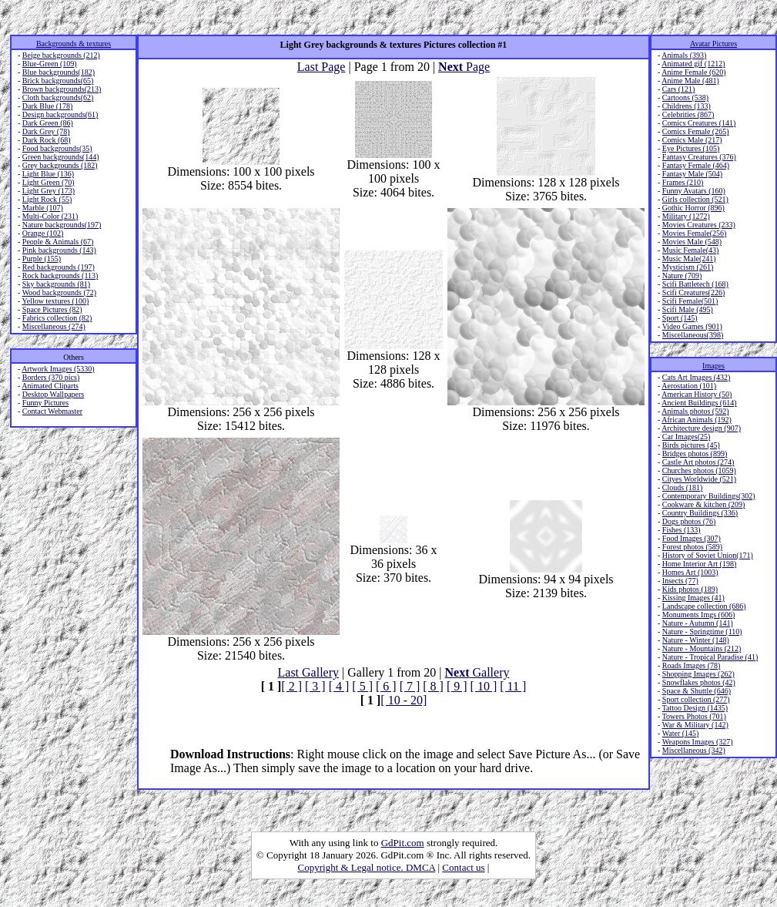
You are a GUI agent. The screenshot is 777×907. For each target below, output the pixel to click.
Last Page (321, 66)
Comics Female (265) (695, 131)
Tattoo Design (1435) (695, 708)
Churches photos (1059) (699, 470)
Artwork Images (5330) (58, 368)
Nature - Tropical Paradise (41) (710, 657)
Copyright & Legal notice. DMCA (367, 867)
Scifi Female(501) (690, 301)
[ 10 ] (484, 686)
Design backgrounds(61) (60, 114)
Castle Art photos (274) (698, 462)
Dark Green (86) (47, 123)
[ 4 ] (339, 686)
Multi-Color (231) (50, 216)
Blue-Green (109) (49, 63)
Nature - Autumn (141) (697, 623)
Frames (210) (683, 182)
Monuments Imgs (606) (698, 614)
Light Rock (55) (47, 199)
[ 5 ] (362, 686)
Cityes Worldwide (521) (699, 479)
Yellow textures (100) (55, 301)
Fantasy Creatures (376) (699, 157)
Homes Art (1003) (690, 572)
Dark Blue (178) (47, 106)
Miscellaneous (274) (53, 326)
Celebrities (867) (688, 114)
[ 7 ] (410, 686)
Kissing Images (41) (693, 597)
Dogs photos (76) (688, 521)
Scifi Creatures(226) (693, 292)
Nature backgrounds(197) (61, 224)
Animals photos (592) (694, 411)
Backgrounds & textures (73, 43)
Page (464, 66)
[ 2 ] (291, 686)
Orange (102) (43, 233)
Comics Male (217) (692, 140)
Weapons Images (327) (697, 741)
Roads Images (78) (691, 665)
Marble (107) (42, 207)
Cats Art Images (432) (696, 377)
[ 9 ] (457, 686)
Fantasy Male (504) (692, 174)
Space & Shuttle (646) (696, 691)
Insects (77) (680, 580)
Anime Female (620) (693, 72)
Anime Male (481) (689, 80)
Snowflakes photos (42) (698, 682)
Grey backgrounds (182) (60, 165)
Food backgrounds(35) (57, 148)
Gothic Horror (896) (693, 207)
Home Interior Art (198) (699, 563)
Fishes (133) (681, 530)
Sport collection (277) (696, 699)
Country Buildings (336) (700, 513)
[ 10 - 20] (403, 700)
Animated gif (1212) (693, 63)
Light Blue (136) (48, 174)
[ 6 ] (386, 686)
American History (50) (696, 394)
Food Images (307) (691, 538)
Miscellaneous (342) (693, 750)
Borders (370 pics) (50, 377)
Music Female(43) (690, 250)
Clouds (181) (682, 487)
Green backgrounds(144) (60, 157)
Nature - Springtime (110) (702, 631)
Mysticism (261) (687, 267)
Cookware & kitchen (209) (703, 504)
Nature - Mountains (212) (701, 648)
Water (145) (680, 733)
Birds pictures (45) (691, 445)
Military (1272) (686, 216)
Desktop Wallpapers (53, 394)
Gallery (477, 672)
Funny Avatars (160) (693, 190)
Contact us (463, 867)
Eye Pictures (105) (690, 148)
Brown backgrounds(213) (61, 89)
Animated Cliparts (50, 385)
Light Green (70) (48, 182)
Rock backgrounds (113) (60, 275)
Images (713, 365)
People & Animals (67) (58, 241)
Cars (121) (678, 89)
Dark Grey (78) (46, 131)
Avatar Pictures (713, 43)
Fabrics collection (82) (57, 318)
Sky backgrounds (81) (56, 284)
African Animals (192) (696, 419)
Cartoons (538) (685, 97)
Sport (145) (680, 318)
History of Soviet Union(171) (707, 555)
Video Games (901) (692, 326)
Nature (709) (682, 275)
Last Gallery (309, 672)
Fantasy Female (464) (695, 165)
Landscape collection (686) (704, 606)
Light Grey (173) (48, 190)
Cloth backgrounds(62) (58, 97)
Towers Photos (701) (694, 716)
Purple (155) (41, 258)
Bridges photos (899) (694, 453)
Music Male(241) (689, 258)
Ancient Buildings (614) (698, 402)
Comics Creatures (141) (699, 123)
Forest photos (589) (692, 547)
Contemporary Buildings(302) (708, 496)
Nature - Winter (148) (695, 640)
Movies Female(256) (694, 233)
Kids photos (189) (690, 589)
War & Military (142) (695, 725)
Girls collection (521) (695, 199)
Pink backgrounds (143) (59, 250)
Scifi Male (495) (687, 309)
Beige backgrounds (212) (61, 55)
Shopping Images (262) (698, 674)
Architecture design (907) (701, 428)
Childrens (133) (686, 106)
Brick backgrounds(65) (57, 80)
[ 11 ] (513, 686)
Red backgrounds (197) (58, 267)
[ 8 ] (433, 686)
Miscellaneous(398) (692, 335)
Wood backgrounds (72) (59, 292)
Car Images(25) (686, 436)
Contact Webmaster (52, 411)
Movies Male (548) (692, 241)
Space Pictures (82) (52, 309)
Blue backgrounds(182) (58, 72)
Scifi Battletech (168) (695, 284)
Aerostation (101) (688, 385)
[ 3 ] (315, 686)
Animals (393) (683, 55)
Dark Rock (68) (46, 140)
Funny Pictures (45, 402)
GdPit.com (402, 842)
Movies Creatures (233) (698, 224)
